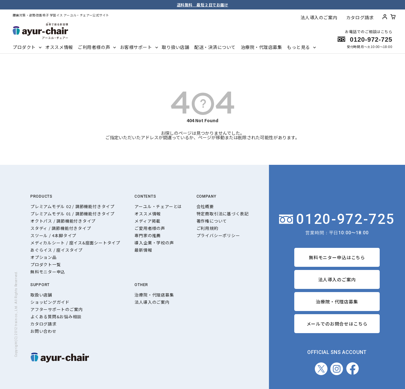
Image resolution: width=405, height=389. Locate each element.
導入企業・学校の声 (154, 243)
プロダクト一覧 (45, 264)
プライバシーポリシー (218, 235)
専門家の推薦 (147, 235)
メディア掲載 (147, 221)
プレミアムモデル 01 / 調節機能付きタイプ (72, 214)
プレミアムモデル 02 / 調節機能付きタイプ (72, 206)
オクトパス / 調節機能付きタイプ (63, 221)
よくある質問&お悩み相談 (55, 317)
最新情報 (143, 250)
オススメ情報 (59, 47)
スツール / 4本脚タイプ (53, 235)
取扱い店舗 (41, 295)
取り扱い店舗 (175, 47)
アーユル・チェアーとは (158, 206)
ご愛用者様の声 (149, 228)
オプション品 (43, 257)
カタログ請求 (360, 17)
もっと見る (298, 47)
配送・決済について (215, 47)
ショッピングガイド (50, 302)
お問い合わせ (43, 331)
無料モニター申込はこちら (337, 257)
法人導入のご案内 (319, 17)
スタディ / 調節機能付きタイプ (60, 228)
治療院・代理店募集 (261, 47)
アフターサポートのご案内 (56, 309)
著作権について (211, 221)
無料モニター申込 (47, 272)
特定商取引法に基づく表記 (222, 214)
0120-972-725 (337, 219)
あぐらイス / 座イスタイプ (56, 250)
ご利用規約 (207, 228)
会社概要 (205, 206)
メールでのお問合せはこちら (337, 323)
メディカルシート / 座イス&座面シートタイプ (75, 243)
